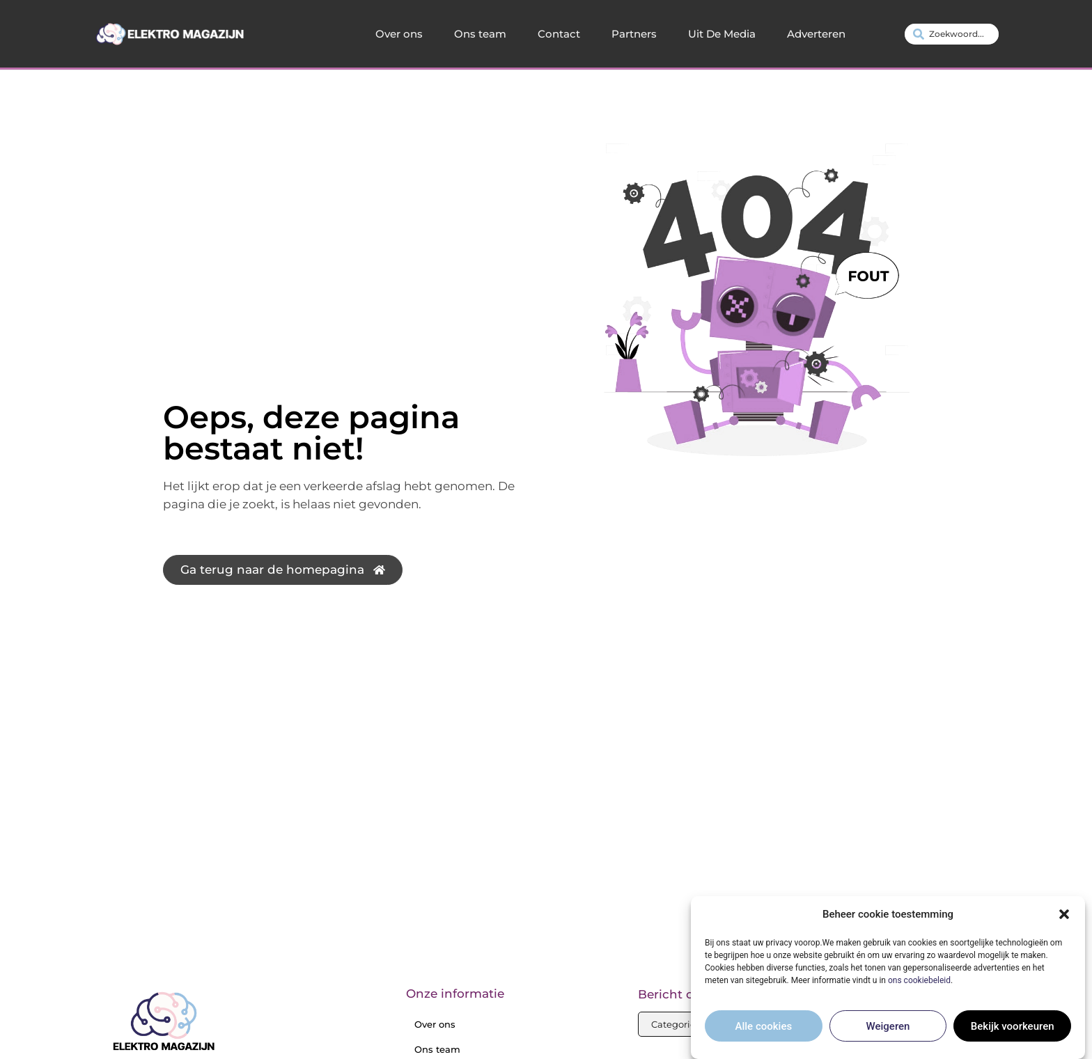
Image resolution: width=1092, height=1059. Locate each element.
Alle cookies (764, 1036)
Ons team (480, 33)
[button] (1064, 925)
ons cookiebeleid (919, 991)
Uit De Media (722, 33)
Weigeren (888, 1036)
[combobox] (952, 34)
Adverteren (816, 33)
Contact (559, 33)
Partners (634, 33)
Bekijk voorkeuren (1012, 1036)
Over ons (399, 33)
